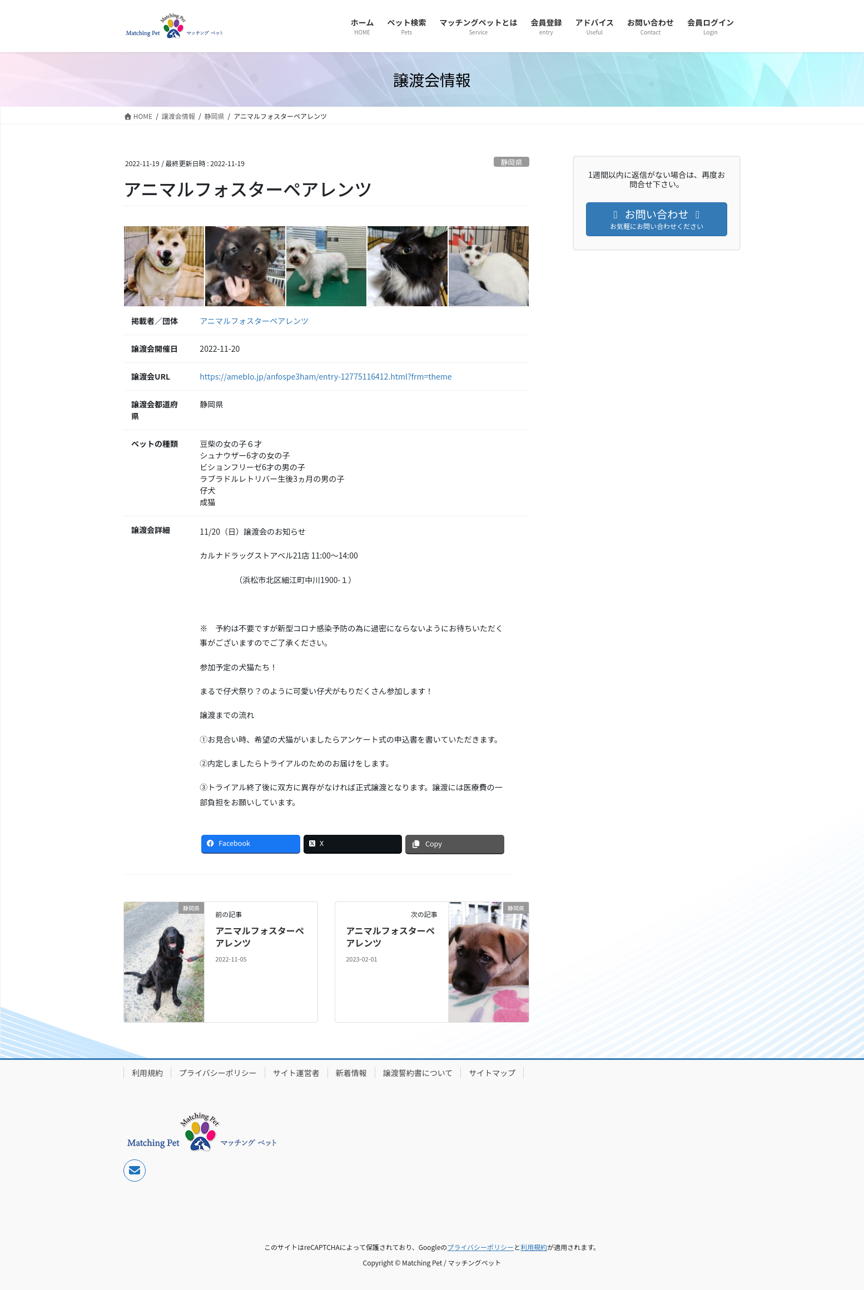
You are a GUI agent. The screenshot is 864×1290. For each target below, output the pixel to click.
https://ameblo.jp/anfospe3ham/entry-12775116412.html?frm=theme (325, 376)
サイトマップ (492, 1072)
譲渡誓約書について (418, 1072)
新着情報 (351, 1072)
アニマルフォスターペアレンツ (254, 320)
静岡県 (511, 162)
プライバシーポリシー (218, 1072)
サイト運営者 (296, 1072)
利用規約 (147, 1072)
